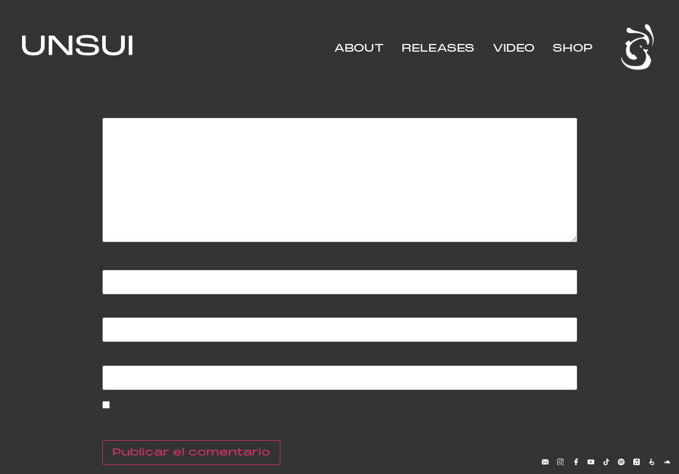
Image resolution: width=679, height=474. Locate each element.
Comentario (148, 111)
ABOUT (359, 49)
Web (118, 358)
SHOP (572, 49)
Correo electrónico (173, 310)
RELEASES (438, 49)
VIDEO (513, 49)
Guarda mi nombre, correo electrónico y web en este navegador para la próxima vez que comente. (328, 422)
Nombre (134, 262)
